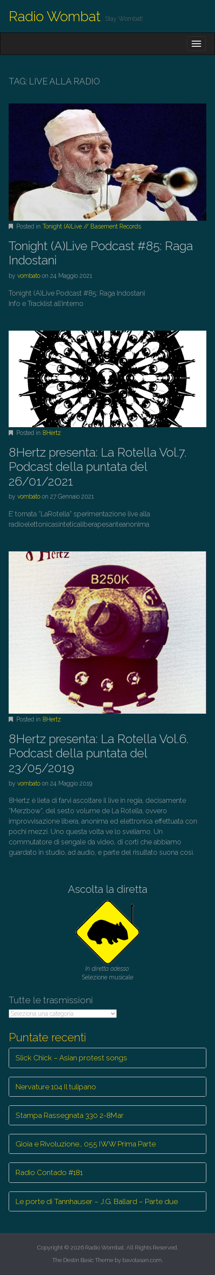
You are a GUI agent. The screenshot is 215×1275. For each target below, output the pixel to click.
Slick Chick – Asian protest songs (71, 1057)
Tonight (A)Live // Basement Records (91, 226)
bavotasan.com (142, 1260)
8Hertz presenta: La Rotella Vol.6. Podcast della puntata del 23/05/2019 (99, 753)
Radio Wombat (55, 16)
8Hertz (51, 432)
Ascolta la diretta (108, 889)
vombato (28, 275)
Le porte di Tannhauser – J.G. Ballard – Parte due (97, 1201)
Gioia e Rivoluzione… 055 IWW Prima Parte (86, 1144)
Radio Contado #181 (49, 1172)
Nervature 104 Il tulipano (56, 1086)
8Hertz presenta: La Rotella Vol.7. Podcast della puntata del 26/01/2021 (97, 467)
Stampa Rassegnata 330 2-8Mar (70, 1115)
